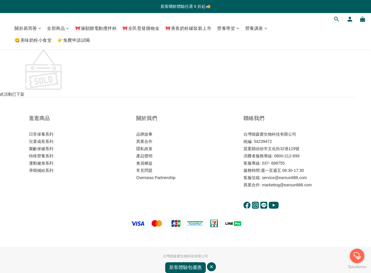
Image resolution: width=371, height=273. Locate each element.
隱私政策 (144, 148)
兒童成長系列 (41, 141)
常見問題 (144, 170)
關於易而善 (27, 28)
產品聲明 (144, 156)
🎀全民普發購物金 (140, 28)
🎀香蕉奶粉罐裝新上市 (188, 28)
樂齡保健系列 (41, 148)
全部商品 (58, 28)
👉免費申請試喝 (73, 40)
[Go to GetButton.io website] (357, 267)
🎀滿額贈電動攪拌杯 (96, 28)
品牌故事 (144, 134)
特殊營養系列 (41, 156)
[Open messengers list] (357, 256)
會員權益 (144, 163)
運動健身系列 (41, 163)
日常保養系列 (41, 134)
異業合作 (144, 141)
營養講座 (256, 28)
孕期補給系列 (41, 170)
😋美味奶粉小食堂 (33, 40)
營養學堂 (228, 28)
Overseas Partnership (155, 177)
